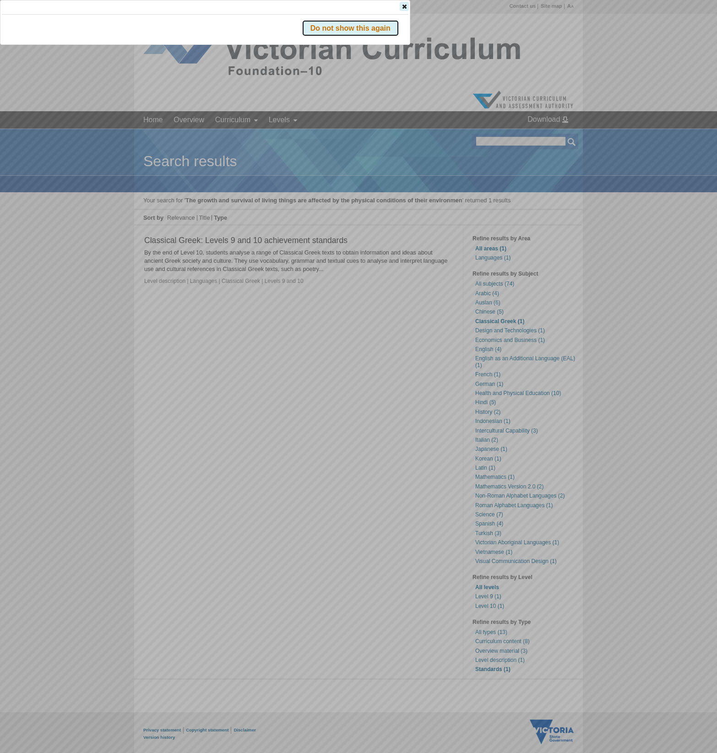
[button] (555, 136)
